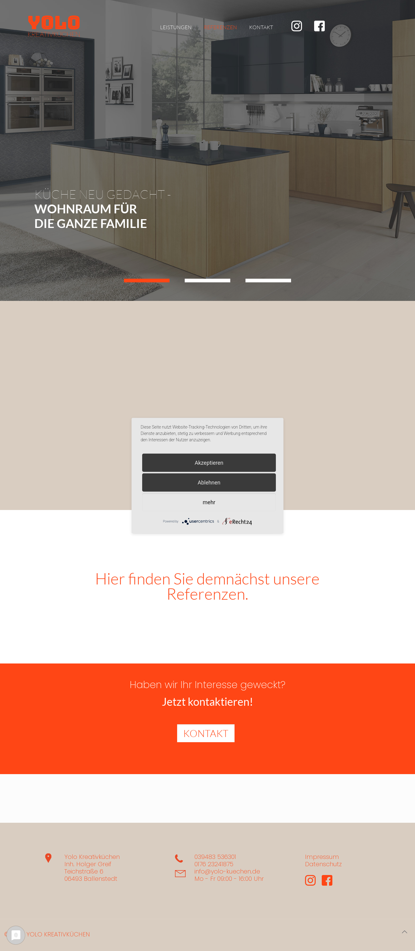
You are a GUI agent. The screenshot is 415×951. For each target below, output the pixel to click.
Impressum (322, 857)
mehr (209, 502)
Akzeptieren (209, 462)
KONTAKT (205, 733)
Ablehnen (208, 482)
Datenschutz (323, 864)
